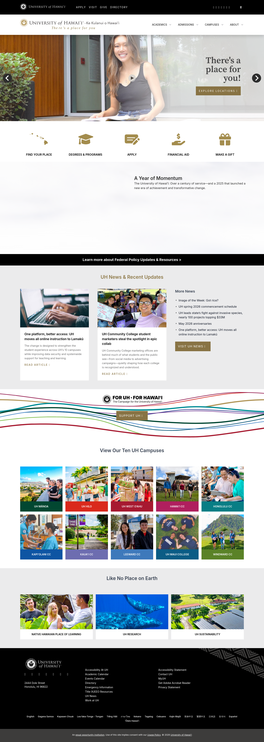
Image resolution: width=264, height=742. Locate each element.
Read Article (37, 364)
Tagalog (149, 716)
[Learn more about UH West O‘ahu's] (132, 489)
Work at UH (92, 700)
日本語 (212, 716)
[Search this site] (241, 7)
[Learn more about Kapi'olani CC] (41, 536)
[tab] (126, 117)
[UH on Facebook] (216, 7)
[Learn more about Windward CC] (222, 536)
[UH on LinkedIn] (224, 7)
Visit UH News (192, 346)
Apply (81, 7)
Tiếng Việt (112, 716)
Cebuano (161, 716)
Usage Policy (154, 734)
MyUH (162, 678)
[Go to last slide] (7, 78)
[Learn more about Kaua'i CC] (86, 536)
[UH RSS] (229, 7)
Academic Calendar (97, 674)
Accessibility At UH (96, 669)
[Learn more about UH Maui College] (177, 536)
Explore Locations (218, 91)
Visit (93, 7)
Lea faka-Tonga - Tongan (90, 716)
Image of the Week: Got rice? (198, 300)
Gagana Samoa (46, 716)
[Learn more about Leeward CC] (132, 536)
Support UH (131, 415)
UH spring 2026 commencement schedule (208, 306)
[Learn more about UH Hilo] (86, 489)
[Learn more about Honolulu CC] (222, 489)
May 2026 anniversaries (195, 323)
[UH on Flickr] (226, 7)
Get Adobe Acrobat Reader (174, 682)
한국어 (222, 716)
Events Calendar (95, 678)
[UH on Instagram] (218, 7)
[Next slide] (256, 78)
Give (103, 7)
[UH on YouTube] (221, 7)
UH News (90, 696)
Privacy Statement (169, 687)
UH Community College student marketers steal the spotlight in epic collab (129, 339)
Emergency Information (99, 687)
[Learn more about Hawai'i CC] (177, 489)
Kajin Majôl (175, 716)
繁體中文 (201, 716)
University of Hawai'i (181, 734)
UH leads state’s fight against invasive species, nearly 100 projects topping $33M (211, 315)
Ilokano (137, 716)
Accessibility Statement (172, 669)
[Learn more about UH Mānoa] (41, 489)
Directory (119, 7)
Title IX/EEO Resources (99, 691)
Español (233, 716)
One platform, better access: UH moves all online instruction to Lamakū (208, 332)
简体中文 (188, 716)
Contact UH (165, 674)
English (30, 716)
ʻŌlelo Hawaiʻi (132, 720)
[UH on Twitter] (213, 7)
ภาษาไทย (125, 716)
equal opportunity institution (90, 734)
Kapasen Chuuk (65, 716)
